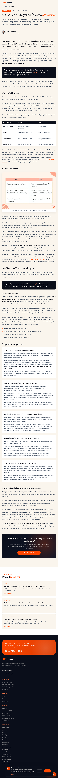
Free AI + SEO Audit (7, 682)
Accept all (47, 771)
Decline (39, 771)
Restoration (5, 744)
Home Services (6, 727)
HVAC (3, 732)
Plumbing (4, 735)
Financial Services (6, 759)
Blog (6, 6)
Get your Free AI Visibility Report (29, 552)
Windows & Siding (6, 754)
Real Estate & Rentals (7, 764)
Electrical (4, 739)
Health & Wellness (6, 756)
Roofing (4, 737)
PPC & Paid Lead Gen (7, 713)
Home (2, 6)
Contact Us (5, 689)
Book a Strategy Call (7, 687)
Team (3, 699)
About (3, 696)
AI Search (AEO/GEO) (7, 710)
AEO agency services (38, 259)
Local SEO (4, 708)
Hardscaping (5, 742)
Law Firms (4, 730)
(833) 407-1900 (6, 672)
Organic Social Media (7, 715)
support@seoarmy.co (7, 670)
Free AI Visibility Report (8, 684)
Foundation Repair (6, 747)
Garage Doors (5, 752)
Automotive (5, 761)
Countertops (5, 749)
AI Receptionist (6, 720)
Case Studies (5, 701)
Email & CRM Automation (8, 718)
